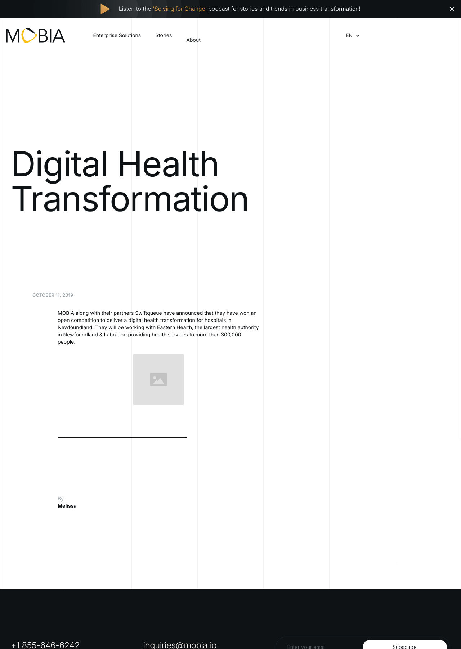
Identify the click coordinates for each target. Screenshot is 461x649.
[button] (349, 35)
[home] (36, 35)
